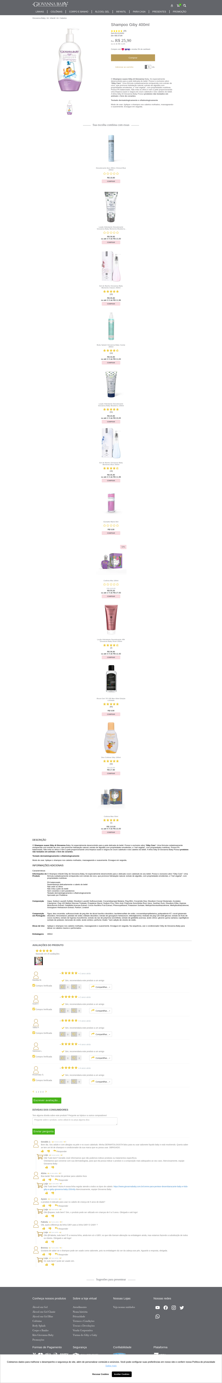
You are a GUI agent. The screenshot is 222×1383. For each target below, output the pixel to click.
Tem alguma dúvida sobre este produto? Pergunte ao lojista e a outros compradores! (69, 1115)
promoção (179, 11)
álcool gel (102, 11)
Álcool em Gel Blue (42, 1316)
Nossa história (80, 1311)
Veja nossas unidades (124, 1307)
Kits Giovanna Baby (43, 1335)
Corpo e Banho (40, 1330)
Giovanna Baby (39, 18)
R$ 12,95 (121, 44)
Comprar (133, 57)
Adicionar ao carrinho (124, 67)
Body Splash (38, 1325)
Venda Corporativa (83, 1330)
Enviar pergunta (44, 1131)
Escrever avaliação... (47, 1100)
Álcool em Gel (40, 1307)
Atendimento (80, 1307)
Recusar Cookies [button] (100, 1374)
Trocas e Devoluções (84, 1325)
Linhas (40, 11)
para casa (139, 11)
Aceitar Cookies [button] (121, 1374)
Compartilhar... (100, 986)
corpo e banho (78, 11)
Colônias (56, 11)
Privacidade (79, 1316)
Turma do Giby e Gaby (85, 1335)
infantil (121, 11)
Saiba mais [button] (111, 1366)
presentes (159, 11)
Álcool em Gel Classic (43, 1311)
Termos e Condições (83, 1321)
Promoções (38, 1339)
